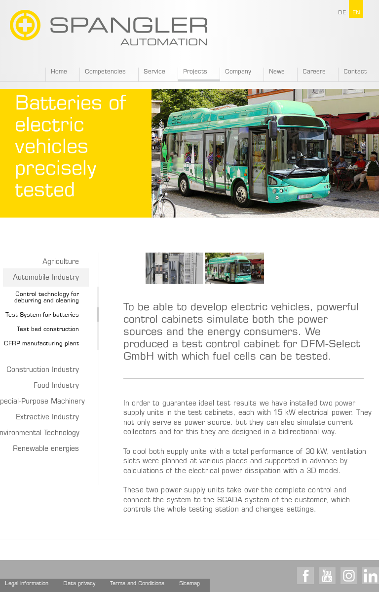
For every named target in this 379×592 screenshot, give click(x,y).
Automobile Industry (46, 278)
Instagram (349, 575)
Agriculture (60, 262)
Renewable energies (46, 449)
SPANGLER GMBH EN (108, 27)
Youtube (327, 575)
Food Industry (56, 386)
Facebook (305, 575)
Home (59, 72)
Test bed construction (48, 330)
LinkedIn (370, 575)
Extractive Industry (47, 417)
